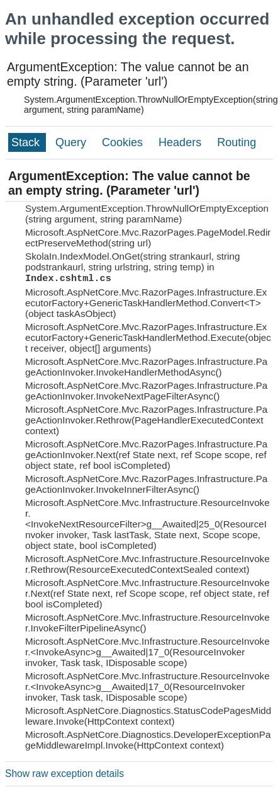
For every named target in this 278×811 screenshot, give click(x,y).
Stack (27, 142)
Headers (181, 142)
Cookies (124, 142)
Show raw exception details (64, 773)
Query (72, 142)
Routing (236, 142)
